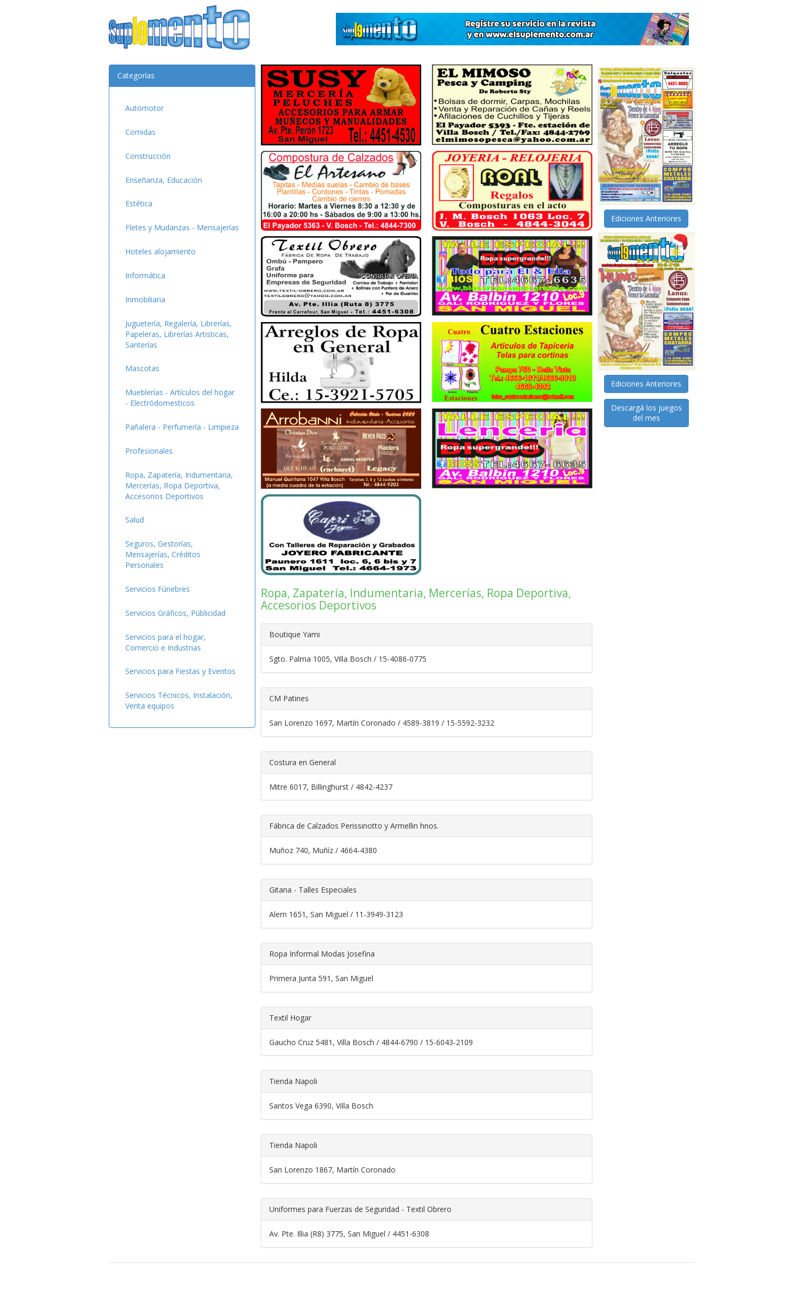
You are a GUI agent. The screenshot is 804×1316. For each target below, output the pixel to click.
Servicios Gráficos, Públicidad (175, 613)
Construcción (148, 156)
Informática (145, 275)
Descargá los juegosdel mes (646, 413)
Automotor (144, 108)
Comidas (140, 132)
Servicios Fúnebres (157, 589)
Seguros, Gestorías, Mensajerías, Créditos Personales (162, 554)
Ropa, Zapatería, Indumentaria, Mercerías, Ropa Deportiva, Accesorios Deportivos (179, 485)
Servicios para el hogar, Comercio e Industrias (165, 642)
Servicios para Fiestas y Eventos (180, 671)
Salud (134, 520)
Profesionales (149, 451)
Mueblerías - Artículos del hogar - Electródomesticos (180, 397)
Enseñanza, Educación (163, 180)
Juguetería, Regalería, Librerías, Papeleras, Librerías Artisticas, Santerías (178, 334)
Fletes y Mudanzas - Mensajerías (182, 227)
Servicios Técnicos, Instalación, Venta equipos (178, 700)
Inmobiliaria (145, 299)
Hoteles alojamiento (160, 251)
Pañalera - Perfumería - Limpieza (182, 427)
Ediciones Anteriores (646, 218)
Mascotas (142, 368)
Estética (138, 203)
